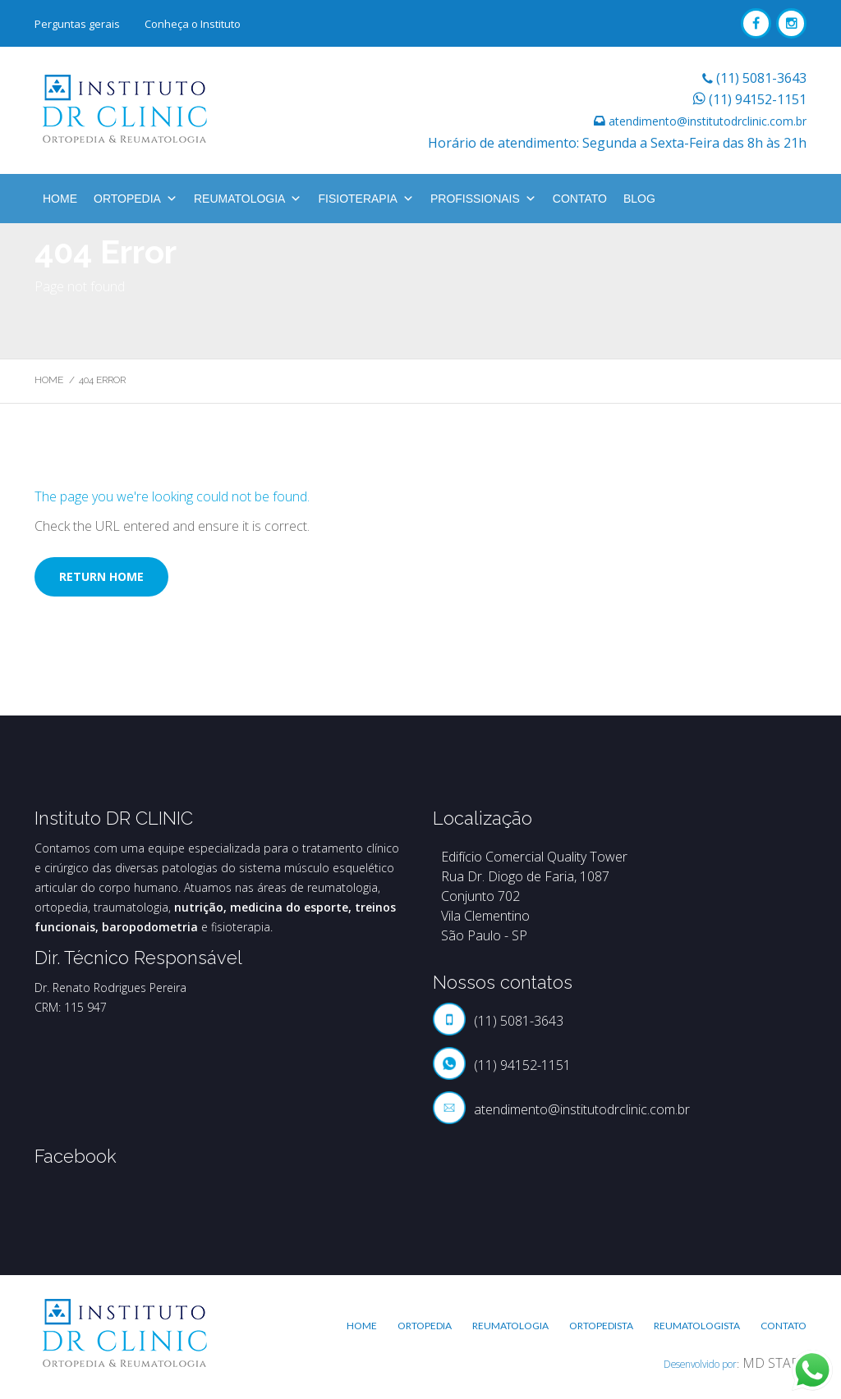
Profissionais (483, 198)
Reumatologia (248, 198)
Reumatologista (697, 1325)
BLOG (639, 198)
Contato (580, 198)
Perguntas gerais (77, 23)
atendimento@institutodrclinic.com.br (708, 121)
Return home (101, 576)
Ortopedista (601, 1325)
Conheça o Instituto (193, 23)
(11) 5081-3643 (761, 78)
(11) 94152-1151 (758, 99)
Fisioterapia (365, 198)
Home (60, 198)
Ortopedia (135, 198)
